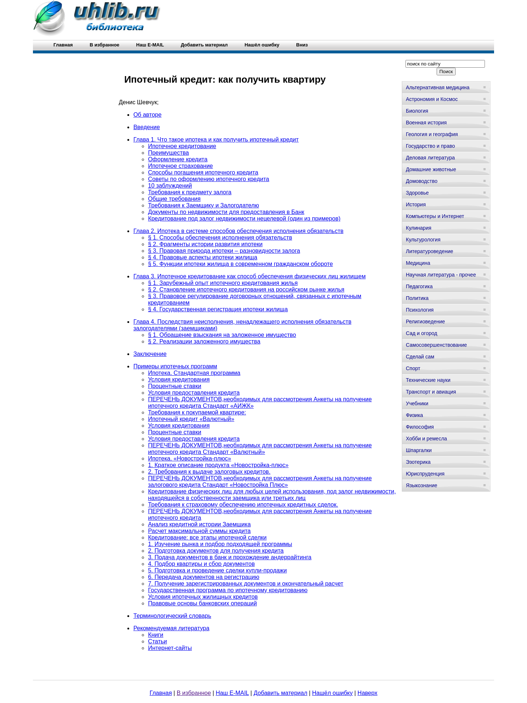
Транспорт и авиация (431, 392)
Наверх (367, 693)
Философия (420, 427)
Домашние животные (431, 169)
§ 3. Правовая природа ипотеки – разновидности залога (224, 251)
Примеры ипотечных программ (175, 366)
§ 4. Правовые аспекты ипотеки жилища (202, 257)
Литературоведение (429, 251)
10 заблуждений (170, 186)
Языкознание (421, 485)
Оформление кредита (178, 159)
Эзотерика (418, 462)
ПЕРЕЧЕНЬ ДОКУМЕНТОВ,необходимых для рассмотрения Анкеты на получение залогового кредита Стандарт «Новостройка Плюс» (259, 481)
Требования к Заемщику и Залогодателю (203, 205)
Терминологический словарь (172, 616)
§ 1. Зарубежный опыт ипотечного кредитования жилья (223, 283)
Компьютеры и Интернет (435, 216)
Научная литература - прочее (441, 275)
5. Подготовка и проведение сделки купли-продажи (217, 570)
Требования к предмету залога (189, 192)
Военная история (426, 122)
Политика (417, 298)
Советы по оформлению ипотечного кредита (208, 179)
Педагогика (419, 286)
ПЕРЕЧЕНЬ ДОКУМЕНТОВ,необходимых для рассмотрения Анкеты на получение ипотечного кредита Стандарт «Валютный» (259, 448)
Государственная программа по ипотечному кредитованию (227, 590)
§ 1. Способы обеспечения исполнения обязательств (220, 237)
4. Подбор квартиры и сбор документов (201, 564)
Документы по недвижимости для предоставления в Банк (226, 212)
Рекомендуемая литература (171, 628)
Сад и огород (421, 333)
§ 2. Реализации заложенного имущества (204, 341)
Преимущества (168, 153)
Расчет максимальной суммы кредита (199, 531)
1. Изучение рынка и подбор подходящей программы (220, 544)
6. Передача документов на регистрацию (203, 577)
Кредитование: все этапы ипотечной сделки (207, 537)
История (416, 204)
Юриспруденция (425, 474)
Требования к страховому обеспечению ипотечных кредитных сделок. (243, 504)
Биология (417, 111)
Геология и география (432, 134)
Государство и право (430, 146)
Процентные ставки (174, 386)
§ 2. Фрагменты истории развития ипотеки (205, 244)
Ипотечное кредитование (182, 146)
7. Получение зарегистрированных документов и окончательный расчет (245, 583)
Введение (146, 127)
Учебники (417, 403)
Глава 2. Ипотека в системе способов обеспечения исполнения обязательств (238, 231)
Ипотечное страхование (180, 166)
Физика (414, 415)
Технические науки (428, 380)
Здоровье (417, 193)
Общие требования (174, 199)
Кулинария (418, 228)
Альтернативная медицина (438, 87)
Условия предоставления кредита (193, 393)
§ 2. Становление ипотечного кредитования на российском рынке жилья (246, 289)
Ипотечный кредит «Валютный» (191, 419)
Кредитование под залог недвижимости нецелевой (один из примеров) (244, 218)
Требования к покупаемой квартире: (197, 412)
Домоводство (421, 181)
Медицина (418, 263)
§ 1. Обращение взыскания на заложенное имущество (222, 335)
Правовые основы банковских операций (202, 603)
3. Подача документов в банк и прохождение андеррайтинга (229, 557)
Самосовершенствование (436, 345)
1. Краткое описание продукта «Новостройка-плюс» (218, 465)
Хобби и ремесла (426, 438)
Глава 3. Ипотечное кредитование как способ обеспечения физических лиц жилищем (249, 276)
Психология (420, 310)
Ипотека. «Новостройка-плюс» (189, 458)
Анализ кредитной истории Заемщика (199, 524)
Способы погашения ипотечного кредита (203, 172)
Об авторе (147, 115)
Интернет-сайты (170, 648)
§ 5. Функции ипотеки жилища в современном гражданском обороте (240, 264)
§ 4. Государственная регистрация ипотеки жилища (218, 309)
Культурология (423, 240)
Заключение (150, 354)
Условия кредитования (178, 379)
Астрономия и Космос (432, 99)
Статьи (157, 641)
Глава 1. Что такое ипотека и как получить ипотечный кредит (216, 139)
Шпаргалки (419, 450)
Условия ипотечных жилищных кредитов (203, 597)
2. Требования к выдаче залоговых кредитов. (209, 472)
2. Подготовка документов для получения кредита (216, 551)
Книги (155, 635)
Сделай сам (420, 357)
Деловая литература (430, 158)
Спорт (413, 368)
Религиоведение (425, 321)
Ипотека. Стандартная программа (194, 373)
